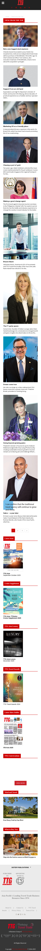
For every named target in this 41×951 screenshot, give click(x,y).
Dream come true (10, 384)
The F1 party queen (10, 326)
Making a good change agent (14, 201)
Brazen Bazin (8, 262)
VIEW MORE (20, 783)
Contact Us (19, 908)
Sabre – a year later (10, 513)
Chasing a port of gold (11, 165)
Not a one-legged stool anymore (15, 49)
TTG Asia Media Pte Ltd (20, 949)
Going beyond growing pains (14, 443)
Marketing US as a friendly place (15, 126)
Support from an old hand (13, 89)
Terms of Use (30, 910)
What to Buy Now (11, 829)
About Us (8, 908)
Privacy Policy (16, 910)
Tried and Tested (11, 792)
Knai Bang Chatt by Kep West (13, 820)
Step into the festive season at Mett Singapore (19, 857)
